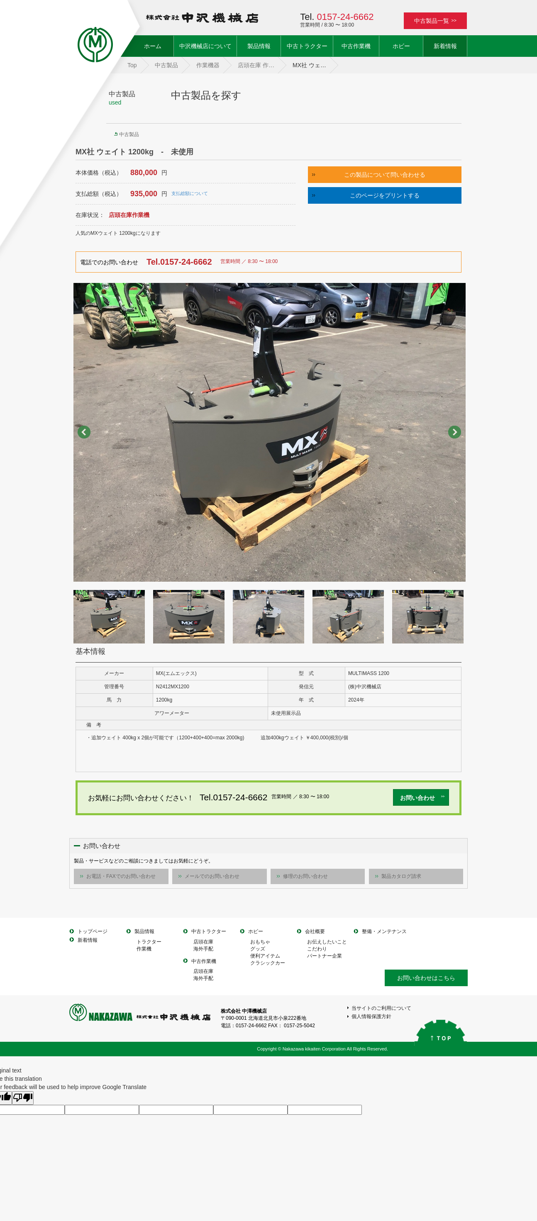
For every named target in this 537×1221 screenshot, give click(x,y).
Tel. (336, 17)
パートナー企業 (324, 956)
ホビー (401, 46)
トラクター (149, 942)
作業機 (144, 949)
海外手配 (203, 949)
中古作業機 (356, 46)
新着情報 (445, 46)
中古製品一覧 (435, 20)
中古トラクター (307, 46)
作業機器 (208, 65)
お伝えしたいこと (327, 942)
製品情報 (259, 46)
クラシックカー (267, 963)
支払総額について (189, 193)
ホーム (158, 45)
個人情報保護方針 (371, 1016)
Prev (84, 432)
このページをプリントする (385, 195)
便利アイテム (265, 956)
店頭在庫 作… (256, 65)
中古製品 (166, 65)
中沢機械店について (205, 46)
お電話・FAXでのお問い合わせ (121, 876)
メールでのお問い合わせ (212, 876)
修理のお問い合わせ (305, 876)
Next (454, 432)
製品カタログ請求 (401, 876)
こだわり (317, 949)
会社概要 (315, 931)
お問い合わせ (422, 798)
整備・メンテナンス (384, 931)
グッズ (257, 949)
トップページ (92, 931)
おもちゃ (260, 942)
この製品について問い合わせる (384, 174)
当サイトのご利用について (381, 1008)
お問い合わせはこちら (426, 978)
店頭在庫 (203, 942)
